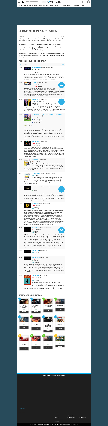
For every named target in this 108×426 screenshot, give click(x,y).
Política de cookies (82, 417)
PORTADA (20, 5)
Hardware (69, 5)
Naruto (27, 1)
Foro (60, 5)
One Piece (35, 1)
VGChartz (57, 421)
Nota (63, 64)
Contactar (56, 417)
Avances (51, 5)
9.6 (61, 230)
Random (64, 5)
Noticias (26, 5)
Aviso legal (81, 415)
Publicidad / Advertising (71, 415)
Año (20, 64)
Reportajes (45, 5)
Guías (35, 5)
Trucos (56, 5)
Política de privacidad (71, 417)
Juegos (40, 5)
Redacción (57, 415)
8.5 (61, 85)
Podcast (82, 5)
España (31, 1)
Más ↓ (44, 1)
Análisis (31, 5)
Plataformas (76, 5)
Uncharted (28, 3)
